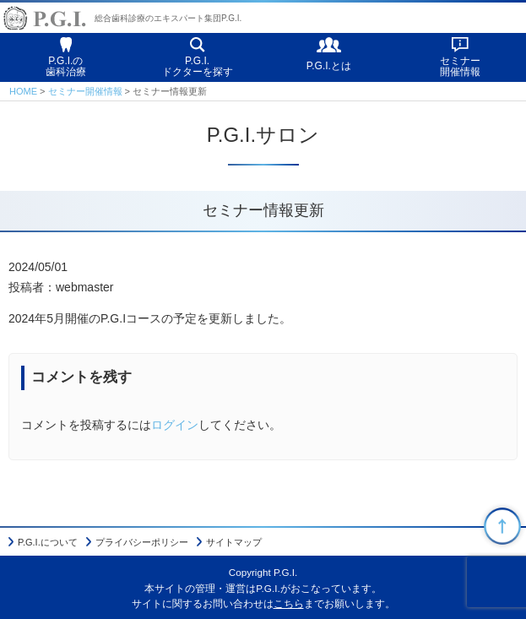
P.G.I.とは (328, 66)
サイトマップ (234, 542)
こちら (289, 603)
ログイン (174, 425)
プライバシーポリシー (141, 542)
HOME (23, 91)
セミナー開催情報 (460, 66)
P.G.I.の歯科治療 (66, 66)
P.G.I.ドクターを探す (197, 66)
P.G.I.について (48, 542)
